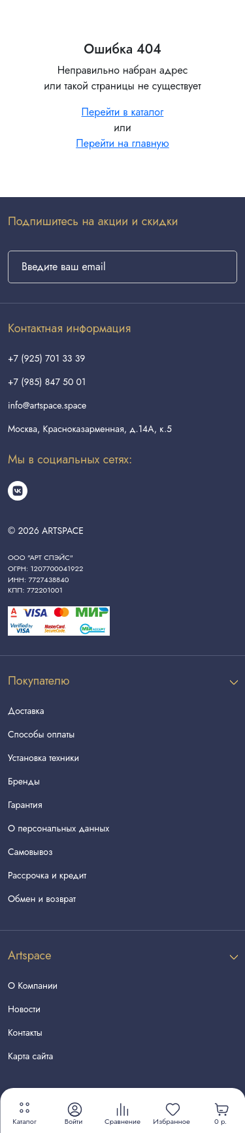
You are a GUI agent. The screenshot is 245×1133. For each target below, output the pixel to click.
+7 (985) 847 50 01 (47, 381)
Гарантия (25, 804)
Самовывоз (30, 851)
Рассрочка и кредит (47, 875)
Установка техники (43, 757)
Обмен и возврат (42, 898)
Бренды (24, 781)
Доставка (26, 710)
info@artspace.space (47, 405)
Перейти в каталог (123, 111)
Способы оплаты (41, 734)
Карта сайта (30, 1056)
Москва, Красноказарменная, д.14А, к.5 (90, 428)
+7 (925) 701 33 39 (46, 358)
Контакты (25, 1032)
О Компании (32, 985)
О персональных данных (58, 828)
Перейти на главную (122, 143)
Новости (24, 1009)
